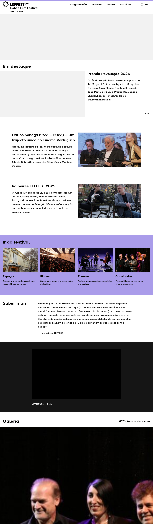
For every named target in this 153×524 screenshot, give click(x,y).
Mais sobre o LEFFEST (51, 333)
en (146, 4)
